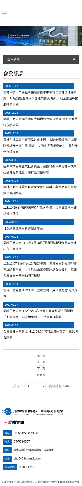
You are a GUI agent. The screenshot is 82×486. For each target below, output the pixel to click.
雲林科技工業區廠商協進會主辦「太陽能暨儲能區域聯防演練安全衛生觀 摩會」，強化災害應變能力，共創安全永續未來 (40, 141)
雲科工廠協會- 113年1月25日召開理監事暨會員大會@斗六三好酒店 (40, 242)
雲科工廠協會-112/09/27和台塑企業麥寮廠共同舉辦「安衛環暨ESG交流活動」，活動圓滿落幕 (38, 310)
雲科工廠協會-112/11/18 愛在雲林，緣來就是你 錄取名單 (40, 289)
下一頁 (41, 368)
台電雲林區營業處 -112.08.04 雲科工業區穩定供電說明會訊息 (40, 330)
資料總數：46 (59, 386)
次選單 (41, 59)
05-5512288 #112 (26, 433)
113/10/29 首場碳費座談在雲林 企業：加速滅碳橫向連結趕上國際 (40, 206)
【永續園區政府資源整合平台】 (38, 224)
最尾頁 (41, 374)
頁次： (18, 386)
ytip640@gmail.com (27, 458)
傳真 (7, 441)
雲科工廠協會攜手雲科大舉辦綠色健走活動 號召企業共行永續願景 (40, 118)
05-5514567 (22, 441)
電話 (7, 433)
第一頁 (41, 355)
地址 (7, 450)
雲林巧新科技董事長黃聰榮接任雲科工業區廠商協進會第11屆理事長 (40, 186)
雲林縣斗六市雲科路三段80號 (34, 450)
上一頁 (41, 362)
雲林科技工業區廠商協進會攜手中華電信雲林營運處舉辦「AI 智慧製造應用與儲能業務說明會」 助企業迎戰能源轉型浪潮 (40, 94)
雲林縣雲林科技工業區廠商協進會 (40, 13)
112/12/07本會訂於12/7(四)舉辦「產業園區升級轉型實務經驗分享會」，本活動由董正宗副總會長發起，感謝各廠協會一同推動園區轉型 (40, 265)
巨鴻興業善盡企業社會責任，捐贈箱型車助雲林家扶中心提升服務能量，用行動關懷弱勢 (40, 165)
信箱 (7, 458)
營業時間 (10, 467)
